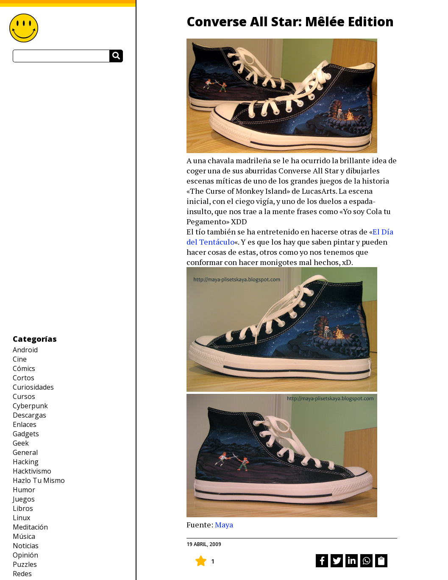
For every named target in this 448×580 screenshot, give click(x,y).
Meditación (30, 527)
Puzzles (25, 564)
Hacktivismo (32, 471)
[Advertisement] (68, 198)
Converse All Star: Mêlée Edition (290, 21)
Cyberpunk (30, 405)
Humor (24, 489)
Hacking (26, 461)
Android (25, 349)
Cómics (24, 368)
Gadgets (26, 433)
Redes (22, 573)
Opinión (25, 555)
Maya (224, 524)
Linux (21, 517)
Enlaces (24, 424)
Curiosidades (33, 387)
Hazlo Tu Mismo (39, 480)
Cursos (24, 396)
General (25, 452)
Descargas (29, 415)
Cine (20, 359)
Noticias (26, 545)
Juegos (24, 499)
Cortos (23, 377)
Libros (23, 508)
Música (24, 536)
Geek (21, 443)
